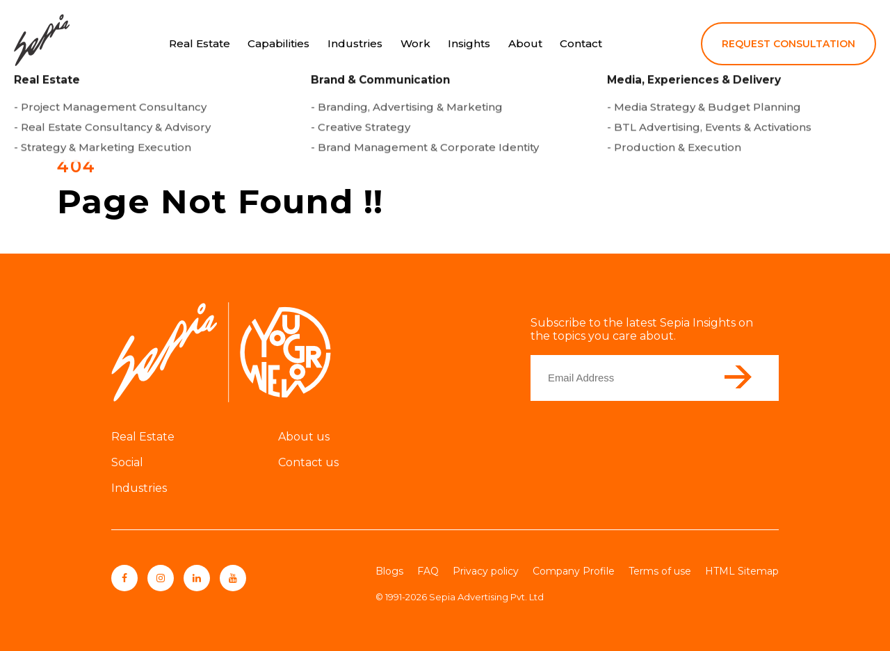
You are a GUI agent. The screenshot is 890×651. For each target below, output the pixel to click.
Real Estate (199, 43)
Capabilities (278, 43)
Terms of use (660, 571)
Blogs (389, 571)
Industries (354, 43)
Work (415, 43)
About (525, 43)
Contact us (308, 462)
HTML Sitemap (742, 571)
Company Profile (574, 571)
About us (304, 436)
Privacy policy (486, 571)
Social (127, 462)
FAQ (428, 571)
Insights (469, 43)
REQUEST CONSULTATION (788, 44)
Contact (581, 43)
